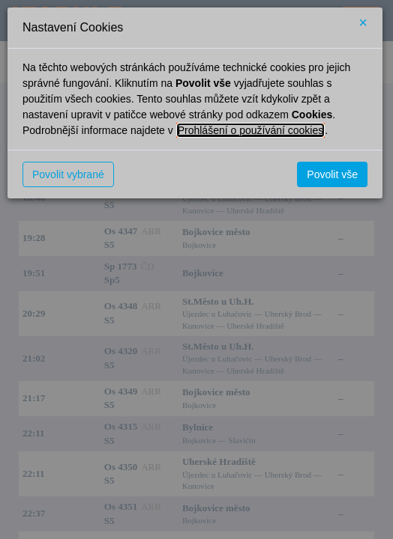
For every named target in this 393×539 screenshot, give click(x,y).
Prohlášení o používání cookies (251, 130)
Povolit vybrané (68, 174)
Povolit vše (332, 174)
